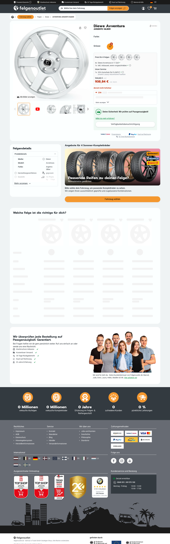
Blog (50, 437)
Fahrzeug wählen (25, 17)
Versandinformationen (58, 444)
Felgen (39, 17)
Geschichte (85, 434)
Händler (52, 440)
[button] (35, 166)
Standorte (85, 440)
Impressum (20, 431)
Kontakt (52, 431)
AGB (17, 434)
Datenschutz (21, 437)
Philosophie (85, 437)
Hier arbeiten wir (130, 378)
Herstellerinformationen (25, 444)
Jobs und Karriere (88, 431)
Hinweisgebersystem (24, 440)
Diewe (47, 17)
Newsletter (53, 434)
